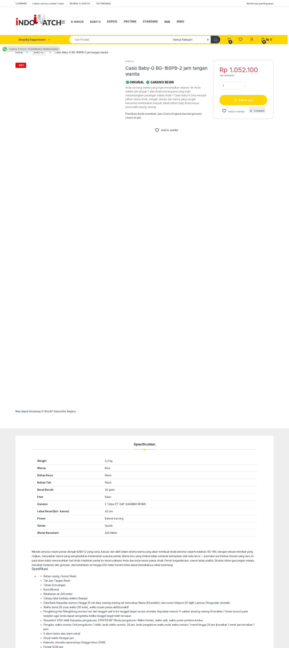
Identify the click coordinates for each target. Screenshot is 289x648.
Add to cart (245, 100)
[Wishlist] (240, 39)
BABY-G (95, 21)
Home (18, 52)
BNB (167, 21)
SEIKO (180, 21)
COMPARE (21, 3)
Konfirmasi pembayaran (260, 3)
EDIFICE (112, 21)
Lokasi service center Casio (48, 3)
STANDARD (150, 21)
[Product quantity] (232, 85)
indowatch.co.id (27, 643)
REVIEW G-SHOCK (80, 3)
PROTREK (130, 21)
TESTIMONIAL (103, 3)
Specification (144, 296)
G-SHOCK (77, 21)
